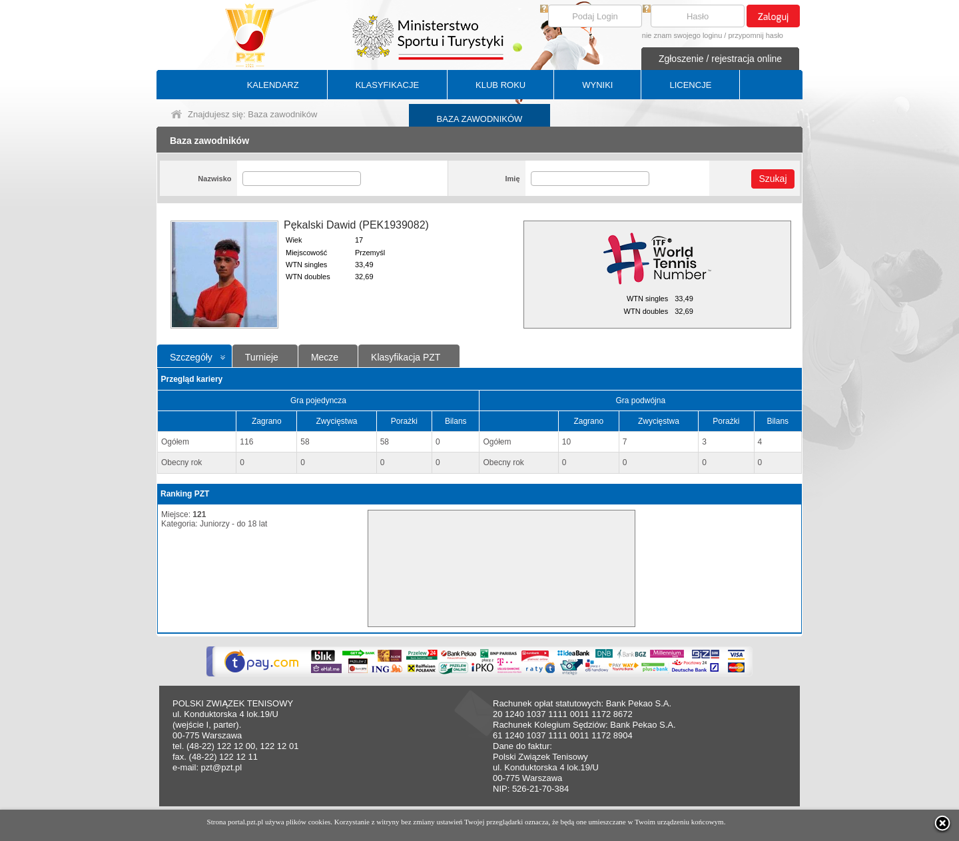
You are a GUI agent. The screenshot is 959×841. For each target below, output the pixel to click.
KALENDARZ (273, 85)
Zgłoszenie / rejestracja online (720, 58)
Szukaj (773, 178)
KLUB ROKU (500, 85)
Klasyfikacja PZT (405, 357)
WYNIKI (597, 85)
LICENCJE (690, 85)
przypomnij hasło (755, 35)
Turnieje (261, 357)
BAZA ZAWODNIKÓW (480, 119)
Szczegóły (191, 357)
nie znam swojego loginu (682, 35)
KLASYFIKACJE (387, 85)
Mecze (324, 357)
